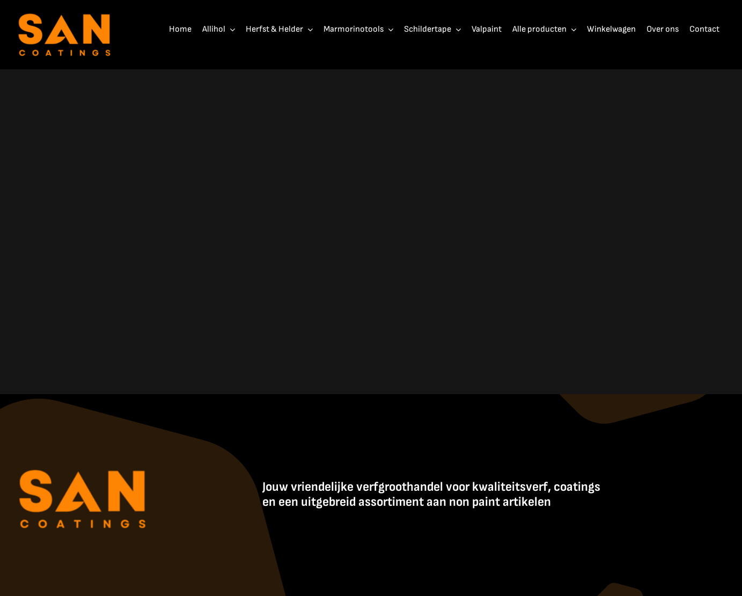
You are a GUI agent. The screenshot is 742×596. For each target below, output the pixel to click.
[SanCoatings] (65, 11)
